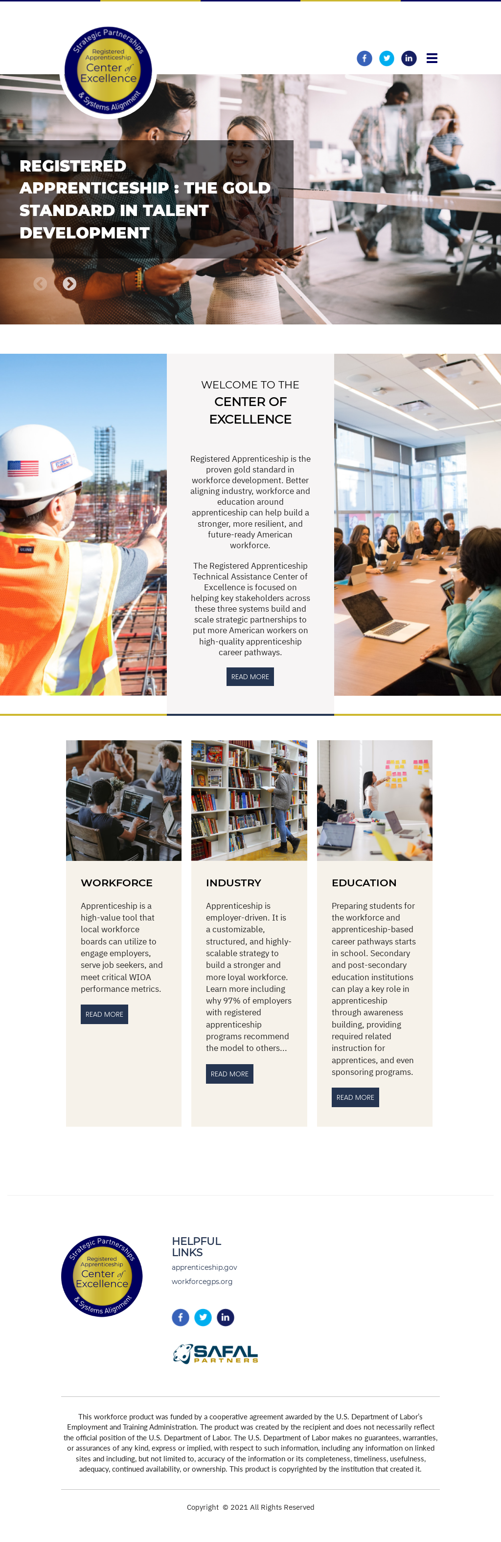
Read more (355, 1097)
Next (70, 284)
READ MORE (250, 677)
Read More (104, 1014)
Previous (40, 284)
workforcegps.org (202, 1281)
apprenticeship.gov (204, 1267)
